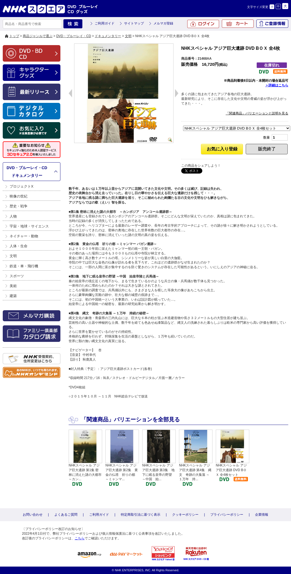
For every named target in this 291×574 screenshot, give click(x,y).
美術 (13, 286)
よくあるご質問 (65, 515)
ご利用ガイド (104, 23)
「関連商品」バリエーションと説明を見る (257, 113)
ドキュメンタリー (108, 36)
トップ (14, 36)
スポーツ (17, 276)
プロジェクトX (21, 186)
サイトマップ (134, 23)
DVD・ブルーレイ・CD (73, 36)
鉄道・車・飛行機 (24, 266)
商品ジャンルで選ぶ (37, 36)
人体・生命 (18, 246)
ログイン (203, 24)
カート (238, 23)
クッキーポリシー (185, 515)
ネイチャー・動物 (24, 236)
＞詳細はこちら (276, 85)
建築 (13, 296)
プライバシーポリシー (226, 515)
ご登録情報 (272, 23)
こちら (80, 538)
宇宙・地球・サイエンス (29, 226)
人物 (13, 216)
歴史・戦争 (18, 206)
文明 (128, 36)
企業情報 (261, 515)
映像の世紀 (18, 196)
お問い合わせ (33, 515)
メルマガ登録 (163, 23)
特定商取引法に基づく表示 (140, 515)
